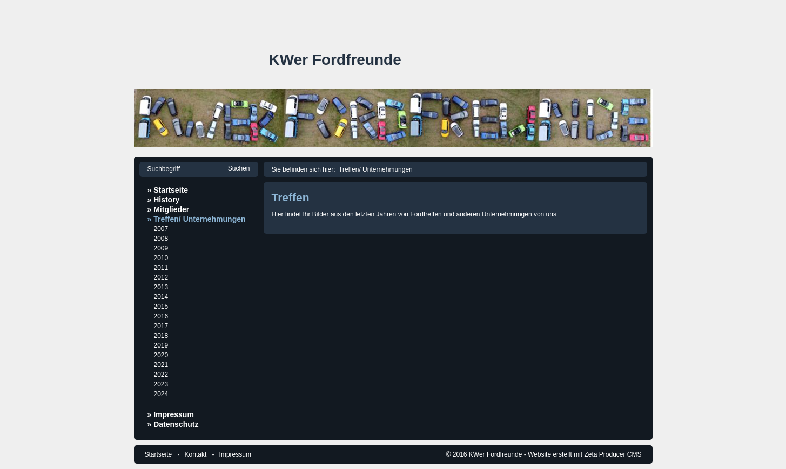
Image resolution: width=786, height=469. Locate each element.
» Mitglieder (168, 209)
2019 (161, 345)
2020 (161, 355)
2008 (161, 238)
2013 (161, 287)
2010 (161, 258)
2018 (161, 335)
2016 (161, 316)
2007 (161, 229)
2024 (161, 394)
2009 (161, 248)
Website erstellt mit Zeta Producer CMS (585, 454)
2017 (161, 326)
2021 (161, 365)
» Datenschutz (173, 424)
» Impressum (170, 414)
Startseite (158, 454)
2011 (161, 267)
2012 (161, 277)
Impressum (235, 454)
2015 (161, 306)
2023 (161, 384)
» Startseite (167, 190)
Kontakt (196, 454)
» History (163, 199)
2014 (161, 297)
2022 (161, 374)
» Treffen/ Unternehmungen (196, 219)
